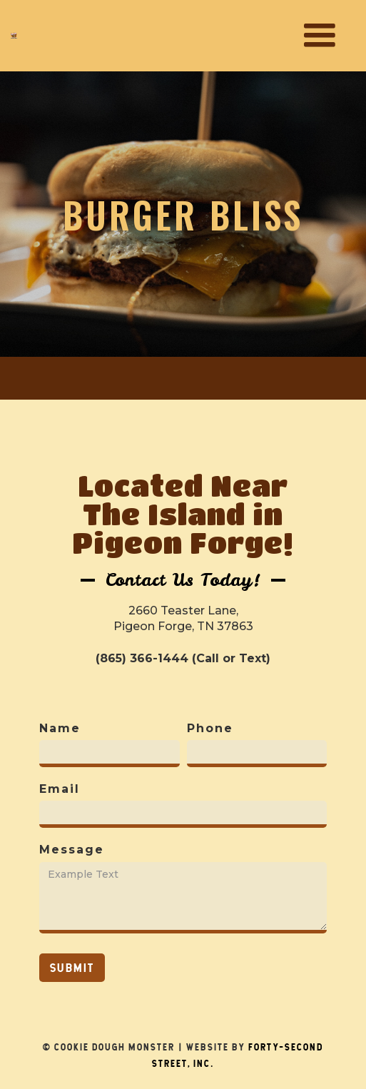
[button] (319, 35)
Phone (210, 728)
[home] (14, 35)
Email (59, 789)
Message (71, 849)
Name (60, 728)
